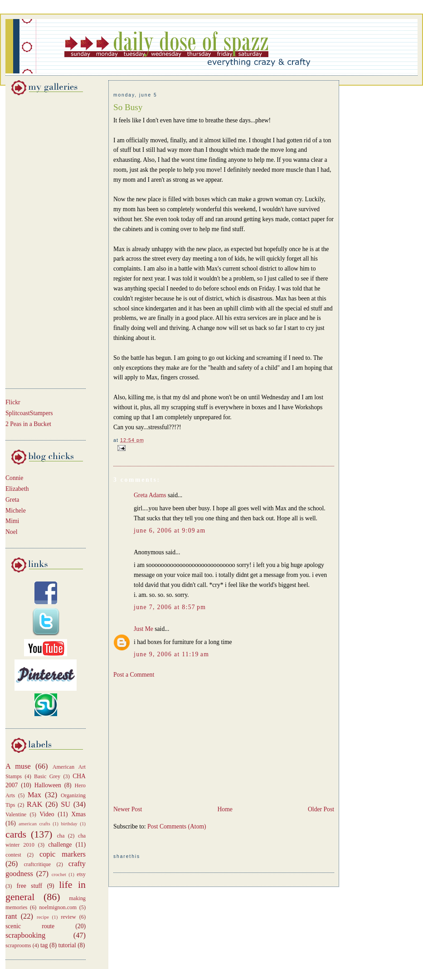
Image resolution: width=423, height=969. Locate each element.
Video (46, 814)
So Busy (127, 107)
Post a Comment (133, 674)
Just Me (143, 628)
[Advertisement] (32, 240)
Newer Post (127, 809)
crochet (59, 874)
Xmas (78, 814)
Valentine (15, 814)
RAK (35, 804)
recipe (43, 917)
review (68, 917)
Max (34, 794)
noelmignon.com (58, 907)
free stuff (30, 885)
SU (65, 804)
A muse (18, 766)
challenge (60, 844)
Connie (14, 478)
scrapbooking (25, 935)
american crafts (34, 823)
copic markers (62, 854)
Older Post (321, 809)
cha (60, 836)
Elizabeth (17, 488)
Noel (11, 531)
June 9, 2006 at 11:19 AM (171, 654)
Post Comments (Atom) (176, 826)
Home (224, 809)
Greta (12, 499)
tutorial (67, 945)
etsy (81, 874)
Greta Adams (150, 495)
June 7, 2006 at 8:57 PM (170, 607)
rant (11, 916)
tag (44, 945)
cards (15, 834)
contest (13, 855)
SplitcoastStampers (29, 413)
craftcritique (37, 864)
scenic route (29, 926)
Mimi (12, 521)
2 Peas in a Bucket (28, 424)
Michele (15, 510)
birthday (69, 823)
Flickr (12, 402)
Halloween (47, 785)
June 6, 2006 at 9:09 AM (170, 530)
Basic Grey (47, 776)
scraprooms (18, 945)
